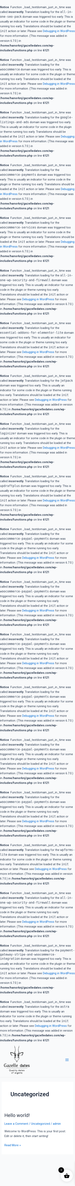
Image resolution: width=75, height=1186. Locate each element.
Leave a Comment (16, 1124)
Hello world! (17, 1115)
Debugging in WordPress (59, 31)
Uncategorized (40, 1124)
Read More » (12, 1145)
